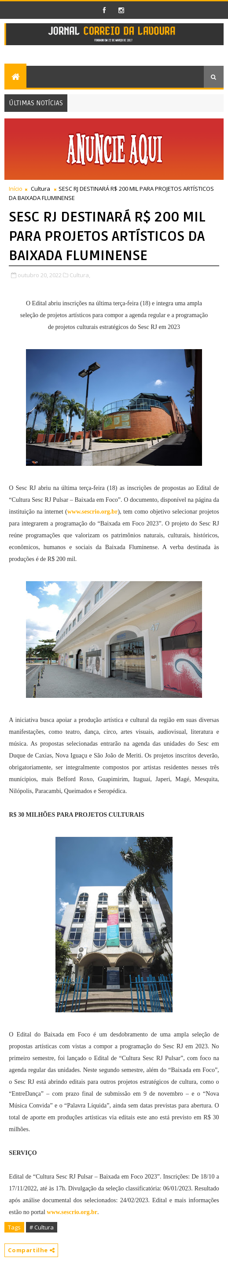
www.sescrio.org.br (92, 511)
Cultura (40, 189)
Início (15, 189)
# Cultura (41, 1227)
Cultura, (80, 275)
